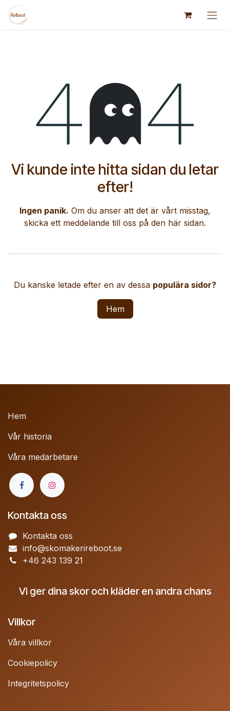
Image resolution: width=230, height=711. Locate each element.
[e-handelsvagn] (187, 15)
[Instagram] (52, 485)
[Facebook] (21, 485)
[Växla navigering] (212, 15)
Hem (115, 309)
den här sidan (177, 223)
